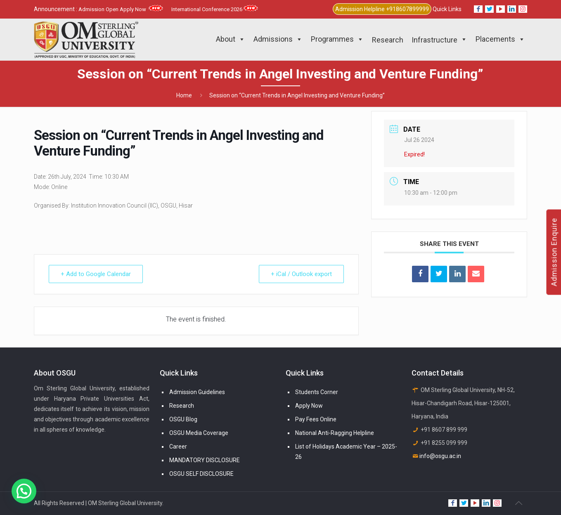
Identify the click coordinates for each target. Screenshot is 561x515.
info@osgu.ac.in (440, 456)
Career (178, 446)
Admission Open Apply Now (120, 9)
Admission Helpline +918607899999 (382, 9)
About (230, 39)
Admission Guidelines (197, 392)
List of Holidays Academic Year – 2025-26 (346, 451)
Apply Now (309, 405)
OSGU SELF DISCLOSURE (201, 473)
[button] (24, 491)
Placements (500, 39)
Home (184, 95)
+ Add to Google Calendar (96, 274)
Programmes (337, 39)
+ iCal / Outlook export (301, 274)
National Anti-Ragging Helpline (334, 433)
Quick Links (447, 9)
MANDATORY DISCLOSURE (204, 460)
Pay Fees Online (315, 419)
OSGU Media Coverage (198, 433)
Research (181, 405)
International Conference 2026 (214, 9)
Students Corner (316, 392)
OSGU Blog (183, 419)
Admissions (278, 39)
